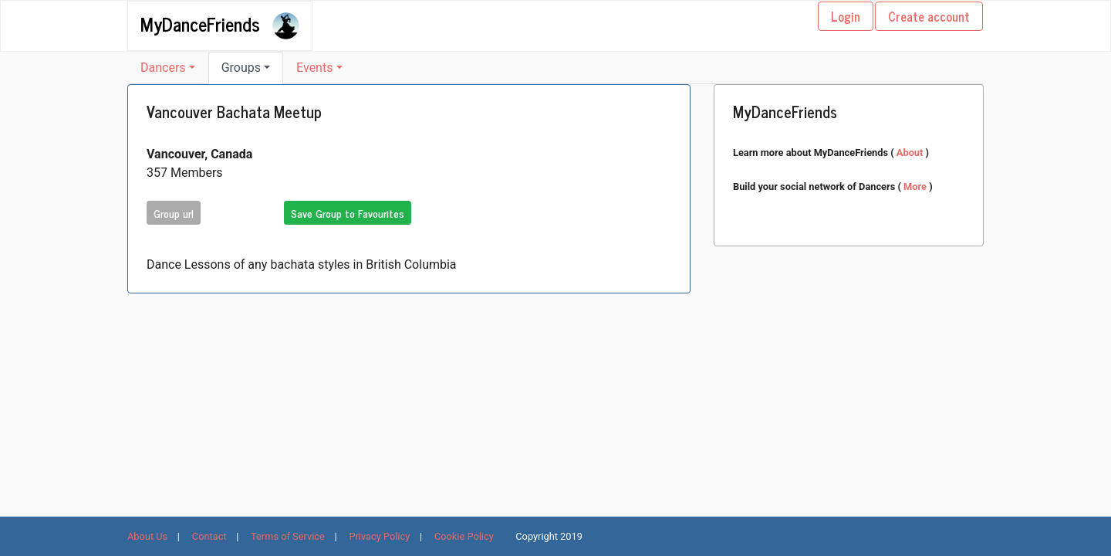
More (916, 186)
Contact (209, 536)
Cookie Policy (464, 536)
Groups (241, 67)
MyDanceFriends (200, 23)
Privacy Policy (379, 536)
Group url (174, 213)
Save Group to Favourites (347, 213)
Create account (929, 16)
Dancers (163, 67)
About (911, 152)
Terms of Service (288, 536)
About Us (147, 536)
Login (845, 16)
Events (314, 67)
